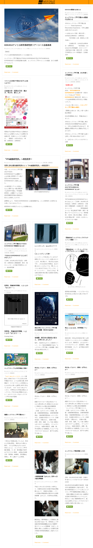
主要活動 (72, 81)
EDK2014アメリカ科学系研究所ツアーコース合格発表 (27, 45)
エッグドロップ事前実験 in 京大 (75, 451)
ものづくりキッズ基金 (46, 2)
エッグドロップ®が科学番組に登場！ (16, 368)
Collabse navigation (91, 2)
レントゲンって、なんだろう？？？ (46, 246)
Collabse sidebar (2, 2)
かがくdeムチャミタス (13, 376)
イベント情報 (26, 48)
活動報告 (48, 48)
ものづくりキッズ (11, 48)
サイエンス (42, 48)
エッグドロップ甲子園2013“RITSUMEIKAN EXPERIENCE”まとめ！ (72, 187)
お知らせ (19, 48)
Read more (7, 72)
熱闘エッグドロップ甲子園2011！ (15, 414)
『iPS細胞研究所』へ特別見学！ (18, 159)
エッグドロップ (34, 48)
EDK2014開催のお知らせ (73, 9)
